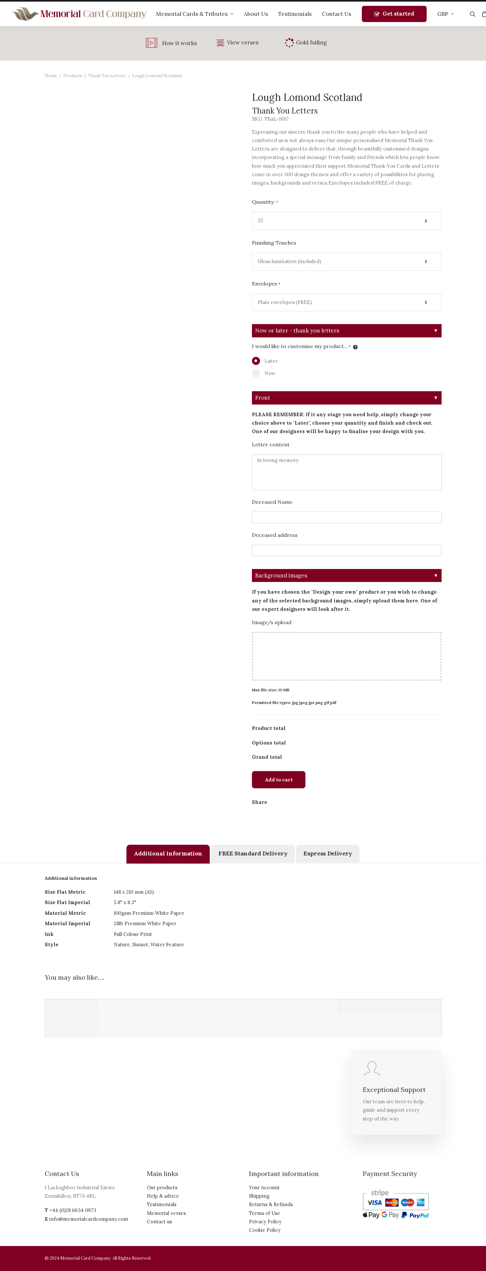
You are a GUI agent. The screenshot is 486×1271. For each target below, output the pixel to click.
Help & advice (163, 1196)
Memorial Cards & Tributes (194, 14)
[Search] (474, 14)
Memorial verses (166, 1213)
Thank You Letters (107, 76)
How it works (179, 43)
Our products (162, 1187)
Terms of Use (264, 1213)
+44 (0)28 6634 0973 (72, 1210)
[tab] (168, 854)
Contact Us (336, 14)
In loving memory (347, 472)
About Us (256, 14)
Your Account (264, 1187)
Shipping (259, 1196)
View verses (242, 42)
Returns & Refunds (271, 1204)
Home (51, 76)
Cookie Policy (264, 1230)
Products (72, 76)
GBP (445, 14)
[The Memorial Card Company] (79, 13)
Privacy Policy (265, 1221)
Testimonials (295, 14)
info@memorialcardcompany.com (88, 1219)
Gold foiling (311, 42)
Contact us (159, 1221)
